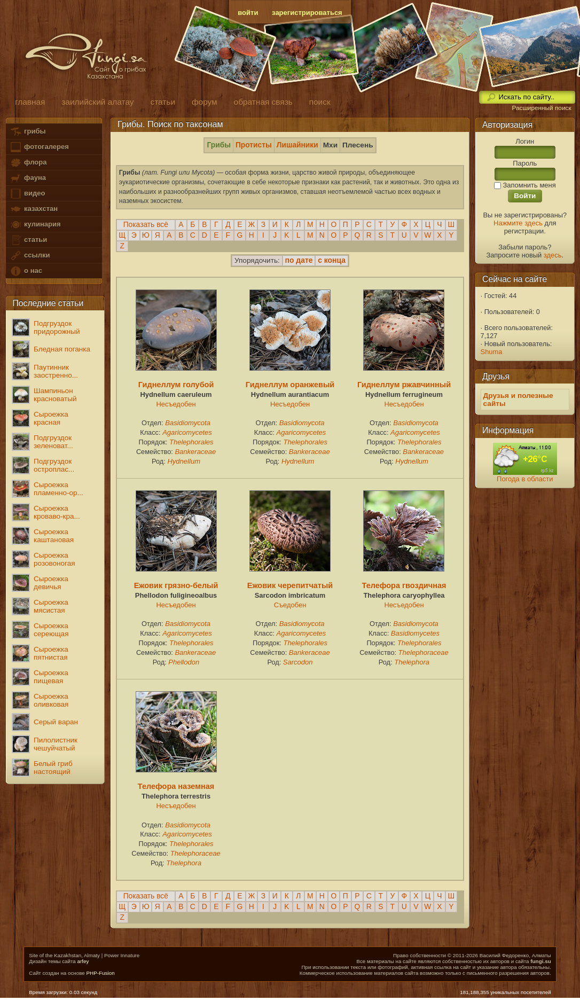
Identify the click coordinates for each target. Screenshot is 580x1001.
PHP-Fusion (100, 973)
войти (248, 13)
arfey (83, 961)
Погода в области (525, 479)
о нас (25, 271)
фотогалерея (39, 147)
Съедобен (290, 605)
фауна (27, 178)
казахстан (33, 209)
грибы (27, 131)
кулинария (35, 224)
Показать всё (145, 225)
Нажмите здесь (518, 223)
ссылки (29, 255)
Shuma (492, 352)
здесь (553, 255)
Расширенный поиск (541, 108)
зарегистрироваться (307, 13)
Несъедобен (175, 404)
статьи (28, 240)
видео (27, 193)
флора (28, 162)
